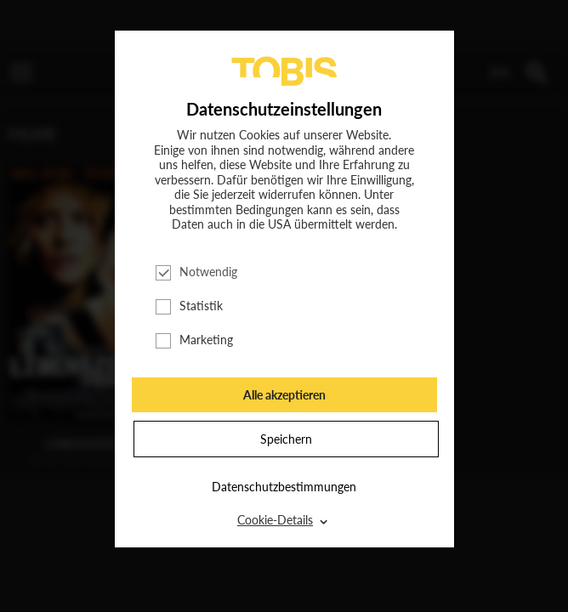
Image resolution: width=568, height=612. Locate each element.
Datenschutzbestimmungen (284, 486)
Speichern (286, 439)
